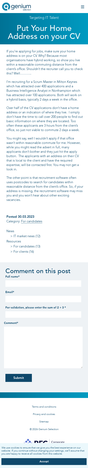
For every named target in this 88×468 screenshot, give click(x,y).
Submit (18, 378)
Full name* (12, 276)
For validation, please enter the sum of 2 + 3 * (35, 307)
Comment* (11, 323)
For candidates (31, 221)
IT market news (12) (26, 236)
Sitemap (44, 421)
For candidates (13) (26, 246)
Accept (44, 461)
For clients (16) (23, 251)
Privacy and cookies (44, 414)
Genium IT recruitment (16, 7)
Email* (9, 292)
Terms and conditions (44, 406)
